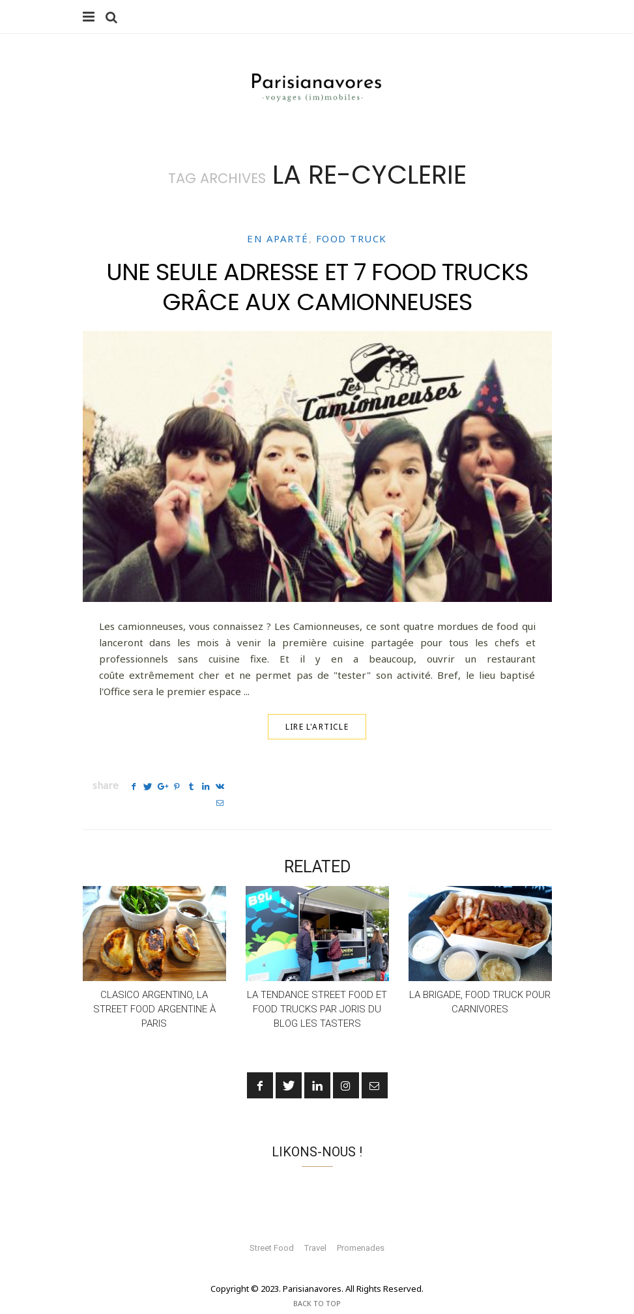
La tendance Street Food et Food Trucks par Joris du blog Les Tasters (317, 992)
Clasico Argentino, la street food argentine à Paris (154, 992)
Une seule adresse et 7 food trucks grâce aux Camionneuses (317, 287)
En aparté (278, 239)
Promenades (360, 1231)
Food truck (351, 239)
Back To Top (317, 1286)
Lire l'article (317, 726)
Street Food (272, 1231)
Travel (315, 1231)
